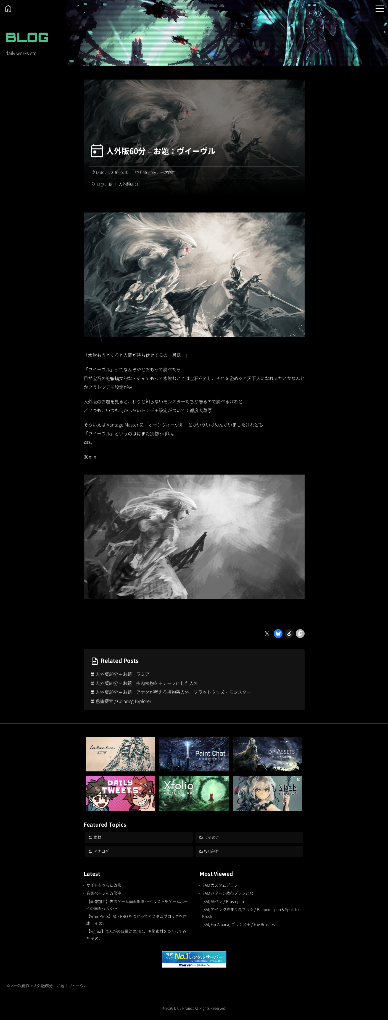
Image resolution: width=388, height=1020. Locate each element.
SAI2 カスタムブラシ (220, 885)
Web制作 (212, 851)
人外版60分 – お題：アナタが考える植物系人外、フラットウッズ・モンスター (173, 692)
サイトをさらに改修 (103, 885)
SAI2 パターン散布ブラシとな (227, 893)
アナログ (101, 851)
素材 (97, 837)
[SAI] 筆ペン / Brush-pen (223, 901)
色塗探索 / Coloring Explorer (124, 701)
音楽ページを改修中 (103, 893)
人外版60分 (128, 184)
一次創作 (168, 172)
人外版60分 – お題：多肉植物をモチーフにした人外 (147, 683)
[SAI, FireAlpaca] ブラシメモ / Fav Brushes (238, 924)
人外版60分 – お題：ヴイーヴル (160, 150)
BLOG (27, 37)
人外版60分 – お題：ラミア (122, 674)
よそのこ (212, 837)
